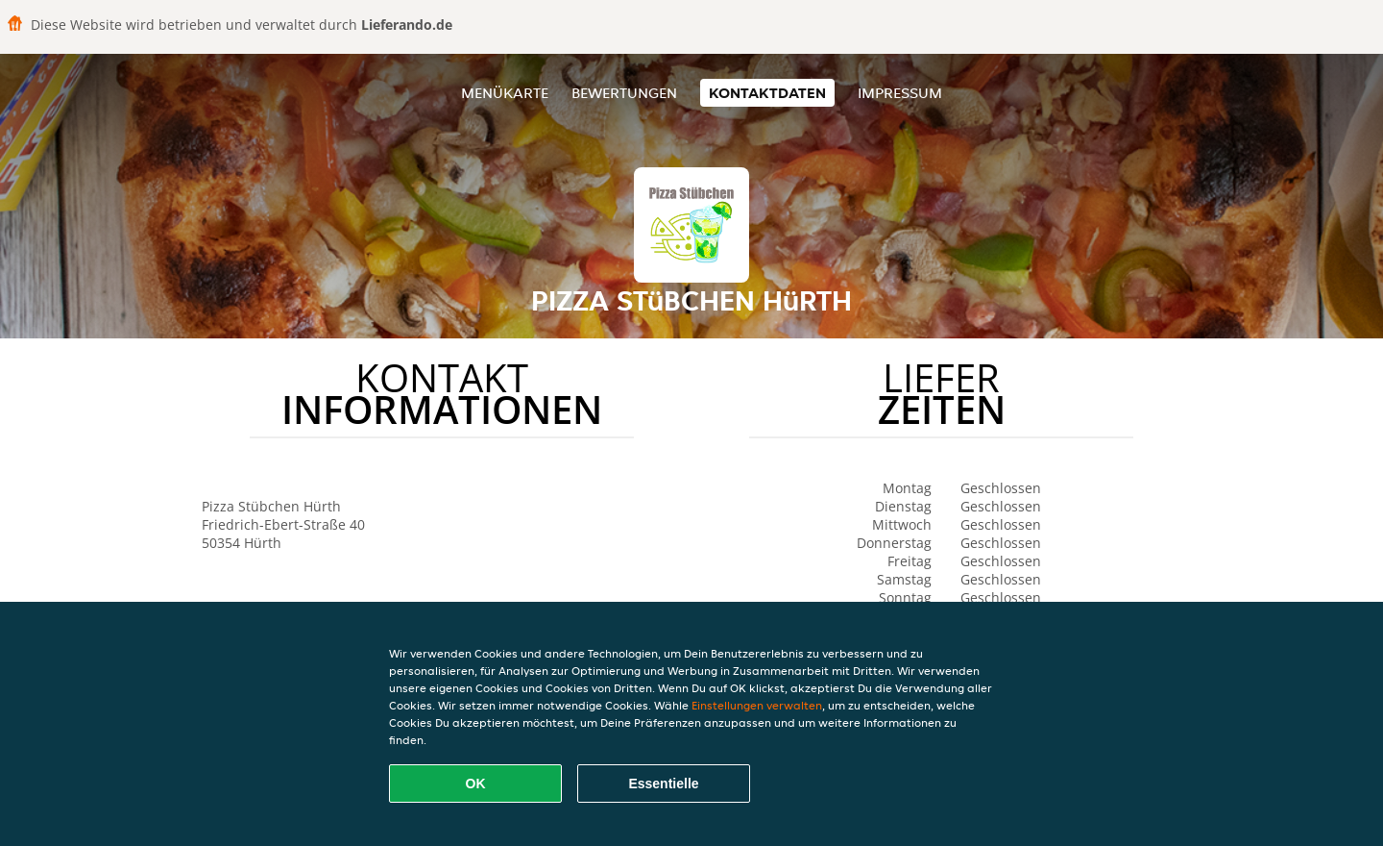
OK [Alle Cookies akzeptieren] (476, 783)
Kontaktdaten (767, 93)
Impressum (900, 93)
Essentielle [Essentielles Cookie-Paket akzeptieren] (663, 783)
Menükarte (504, 93)
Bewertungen (624, 93)
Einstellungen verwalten (757, 705)
